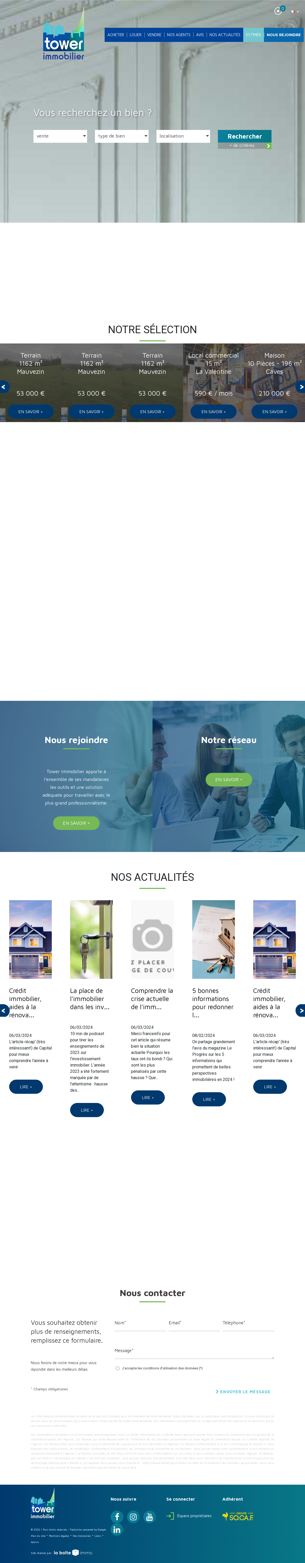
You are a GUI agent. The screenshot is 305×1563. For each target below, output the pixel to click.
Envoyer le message (243, 1391)
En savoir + (30, 411)
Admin (35, 1542)
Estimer (253, 34)
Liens (97, 1535)
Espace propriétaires (189, 1515)
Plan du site (38, 1535)
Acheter (116, 34)
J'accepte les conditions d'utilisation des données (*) (162, 1368)
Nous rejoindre (284, 34)
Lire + (26, 1086)
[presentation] (5, 386)
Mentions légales (59, 1535)
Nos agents (178, 34)
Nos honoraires (82, 1535)
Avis (200, 34)
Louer (136, 34)
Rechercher (245, 136)
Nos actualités (225, 34)
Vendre (154, 34)
